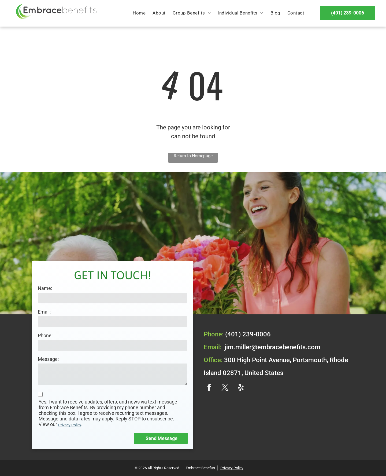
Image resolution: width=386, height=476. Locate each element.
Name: (45, 288)
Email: (44, 312)
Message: (48, 359)
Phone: (45, 335)
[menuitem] (139, 13)
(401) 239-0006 (248, 334)
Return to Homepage (193, 155)
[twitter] (225, 388)
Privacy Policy (69, 425)
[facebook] (209, 388)
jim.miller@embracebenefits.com (272, 347)
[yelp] (240, 388)
